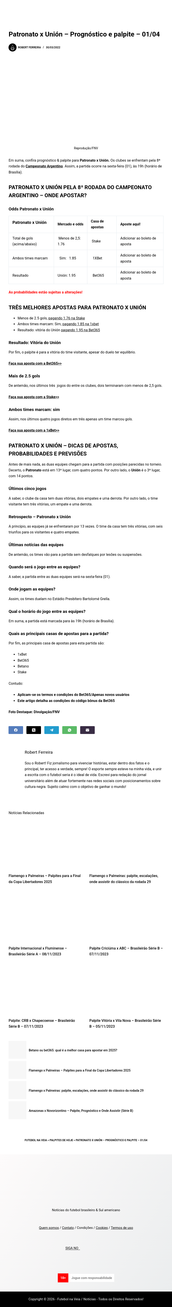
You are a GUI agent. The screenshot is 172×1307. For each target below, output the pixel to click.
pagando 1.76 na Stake (66, 318)
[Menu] (161, 8)
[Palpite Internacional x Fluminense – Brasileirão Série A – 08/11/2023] (46, 916)
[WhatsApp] (69, 730)
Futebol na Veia (36, 1140)
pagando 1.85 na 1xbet (80, 324)
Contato (68, 1228)
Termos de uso (122, 1228)
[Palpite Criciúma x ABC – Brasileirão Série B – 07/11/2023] (126, 916)
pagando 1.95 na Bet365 (80, 330)
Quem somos (49, 1228)
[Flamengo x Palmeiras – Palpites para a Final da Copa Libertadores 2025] (46, 843)
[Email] (87, 730)
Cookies (102, 1228)
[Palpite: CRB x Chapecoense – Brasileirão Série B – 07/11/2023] (46, 988)
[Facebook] (16, 730)
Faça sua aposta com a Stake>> (34, 397)
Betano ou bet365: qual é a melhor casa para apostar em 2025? (73, 1050)
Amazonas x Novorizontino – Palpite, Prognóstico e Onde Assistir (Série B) (81, 1110)
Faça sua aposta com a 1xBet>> (34, 430)
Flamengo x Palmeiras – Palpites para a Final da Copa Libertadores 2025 (79, 1070)
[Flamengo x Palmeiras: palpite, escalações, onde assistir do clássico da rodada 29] (126, 843)
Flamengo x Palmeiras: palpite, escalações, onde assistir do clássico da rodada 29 (86, 1090)
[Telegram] (51, 730)
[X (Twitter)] (33, 730)
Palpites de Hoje (61, 1140)
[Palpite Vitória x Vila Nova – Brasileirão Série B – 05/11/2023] (126, 988)
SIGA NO (72, 1248)
